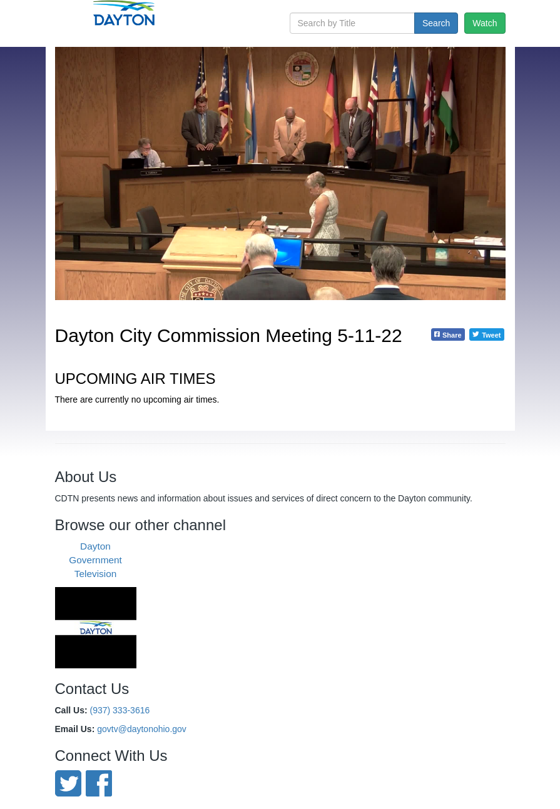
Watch (484, 23)
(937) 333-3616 (120, 710)
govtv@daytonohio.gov (141, 729)
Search (436, 23)
